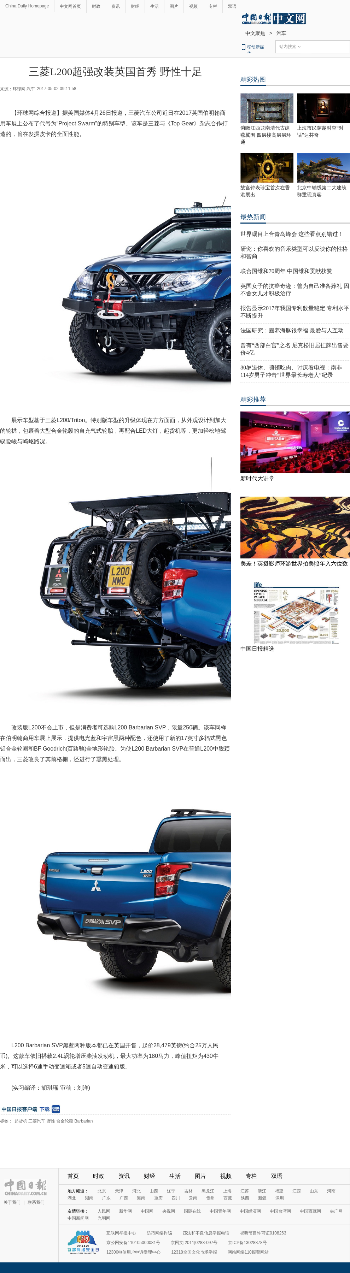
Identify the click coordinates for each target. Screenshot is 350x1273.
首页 (73, 1176)
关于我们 (12, 1202)
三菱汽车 (36, 1121)
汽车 (281, 33)
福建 (279, 1191)
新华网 (125, 1211)
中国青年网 (220, 1211)
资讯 (115, 6)
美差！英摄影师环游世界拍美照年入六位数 (294, 564)
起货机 (20, 1121)
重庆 (158, 1198)
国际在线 (192, 1211)
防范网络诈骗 (159, 1233)
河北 (136, 1191)
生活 (154, 6)
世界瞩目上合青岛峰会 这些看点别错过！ (292, 234)
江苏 (244, 1191)
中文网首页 (70, 6)
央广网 (336, 1211)
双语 (232, 6)
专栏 (213, 6)
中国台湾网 (280, 1211)
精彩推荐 (253, 399)
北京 (102, 1191)
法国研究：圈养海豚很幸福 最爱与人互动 (292, 330)
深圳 (279, 1198)
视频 (193, 6)
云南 (193, 1198)
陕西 (245, 1198)
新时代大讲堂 (257, 478)
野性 (51, 1121)
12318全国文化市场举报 (194, 1252)
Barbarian (83, 1121)
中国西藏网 (310, 1211)
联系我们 (36, 1202)
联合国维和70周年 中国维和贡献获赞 (286, 271)
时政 (96, 6)
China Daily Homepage (27, 6)
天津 (119, 1191)
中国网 (147, 1211)
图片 (174, 6)
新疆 (262, 1198)
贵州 (210, 1198)
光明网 (104, 1218)
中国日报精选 (257, 649)
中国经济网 (250, 1211)
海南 (141, 1198)
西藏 (227, 1198)
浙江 (262, 1191)
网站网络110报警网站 (248, 1252)
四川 (175, 1198)
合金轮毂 (64, 1121)
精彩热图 (253, 79)
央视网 (168, 1211)
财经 (135, 6)
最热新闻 (253, 216)
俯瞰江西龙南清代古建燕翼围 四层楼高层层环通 (265, 135)
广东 (106, 1198)
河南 (331, 1191)
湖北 (72, 1198)
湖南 (89, 1198)
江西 (296, 1191)
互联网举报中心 (121, 1233)
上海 (227, 1191)
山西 (154, 1191)
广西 (123, 1198)
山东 (314, 1191)
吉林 (188, 1191)
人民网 (104, 1211)
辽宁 (171, 1191)
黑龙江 (208, 1191)
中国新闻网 (78, 1218)
